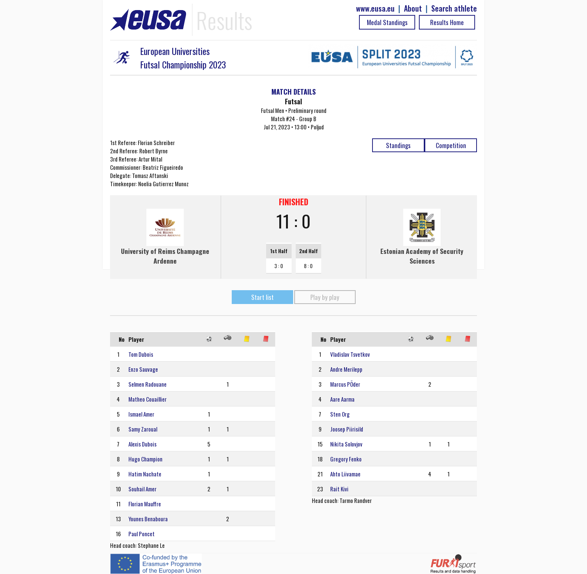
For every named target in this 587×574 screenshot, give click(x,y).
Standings (398, 145)
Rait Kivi (339, 489)
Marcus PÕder (345, 384)
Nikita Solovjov (346, 444)
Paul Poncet (141, 534)
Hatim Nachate (144, 474)
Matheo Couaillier (147, 399)
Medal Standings (387, 22)
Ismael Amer (141, 414)
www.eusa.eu (375, 8)
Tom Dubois (140, 354)
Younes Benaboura (148, 519)
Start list (262, 297)
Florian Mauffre (144, 504)
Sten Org (340, 414)
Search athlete (454, 8)
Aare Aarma (342, 399)
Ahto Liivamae (345, 474)
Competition (451, 145)
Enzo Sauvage (143, 369)
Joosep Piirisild (346, 429)
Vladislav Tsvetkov (350, 354)
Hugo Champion (145, 459)
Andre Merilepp (346, 369)
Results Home (447, 22)
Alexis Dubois (142, 444)
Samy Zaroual (142, 429)
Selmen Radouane (147, 384)
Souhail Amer (142, 489)
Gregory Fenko (346, 459)
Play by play (324, 297)
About (413, 8)
